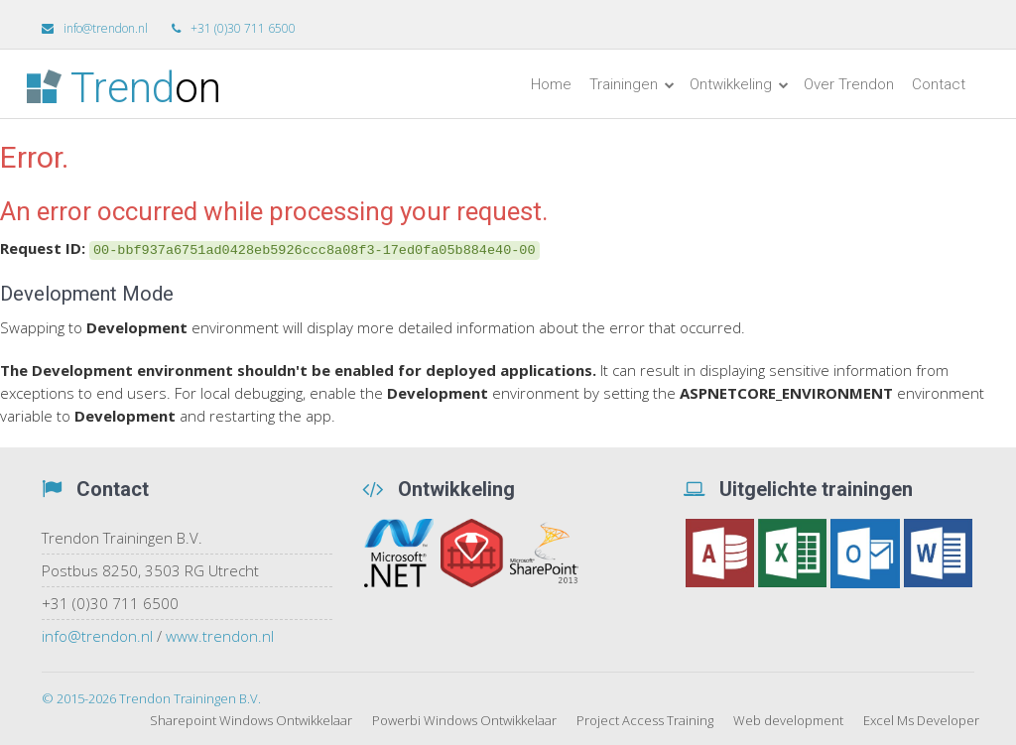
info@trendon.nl (97, 636)
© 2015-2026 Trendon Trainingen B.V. (151, 698)
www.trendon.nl (220, 636)
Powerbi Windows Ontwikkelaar (464, 720)
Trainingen (632, 84)
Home (551, 84)
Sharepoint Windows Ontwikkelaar (251, 720)
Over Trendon (849, 84)
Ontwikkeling (739, 84)
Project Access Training (644, 720)
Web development (788, 720)
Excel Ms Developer (921, 720)
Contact (938, 84)
